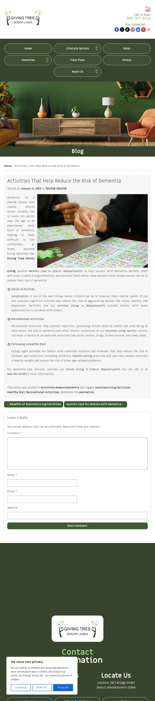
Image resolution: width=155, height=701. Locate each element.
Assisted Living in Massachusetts (81, 306)
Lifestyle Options (77, 48)
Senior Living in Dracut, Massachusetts (93, 369)
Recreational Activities (42, 392)
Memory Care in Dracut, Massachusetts (56, 271)
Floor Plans (77, 60)
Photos (126, 60)
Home (28, 48)
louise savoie (56, 188)
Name (12, 475)
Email (12, 491)
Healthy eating (82, 356)
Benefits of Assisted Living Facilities (33, 404)
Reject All (42, 687)
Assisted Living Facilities (112, 387)
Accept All (63, 687)
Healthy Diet (16, 392)
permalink (86, 392)
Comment (14, 433)
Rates (126, 48)
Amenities (28, 60)
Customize (20, 687)
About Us (77, 72)
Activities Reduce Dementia (60, 387)
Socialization (19, 296)
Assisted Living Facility (121, 331)
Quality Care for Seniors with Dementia (95, 404)
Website (12, 507)
